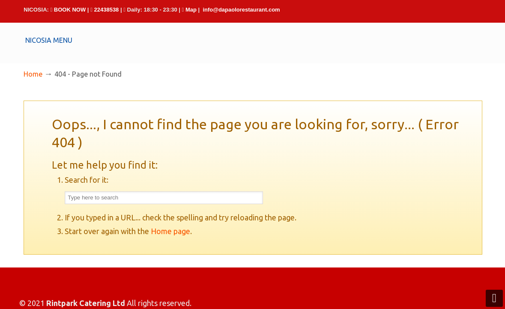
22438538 (106, 9)
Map (191, 9)
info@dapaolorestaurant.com (241, 9)
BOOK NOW (70, 9)
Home (33, 74)
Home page (170, 231)
